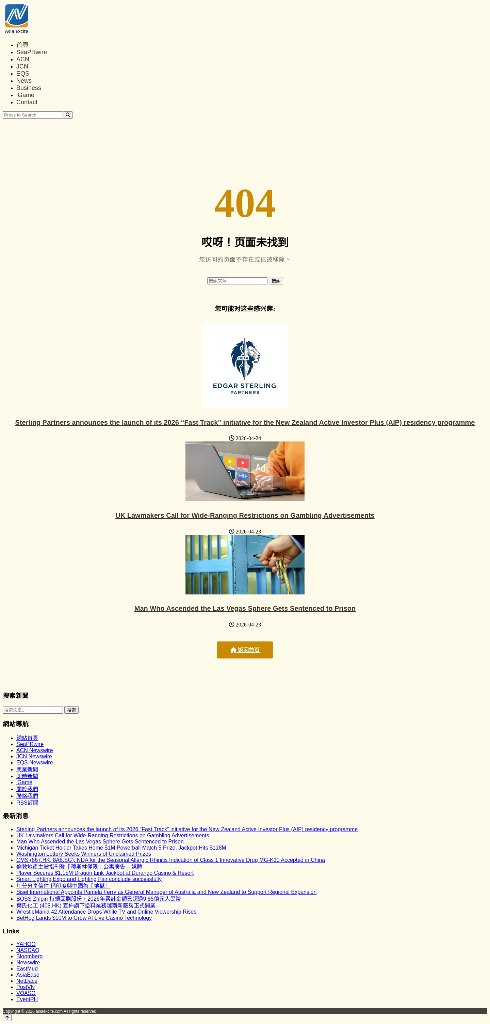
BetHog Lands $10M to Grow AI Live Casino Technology (84, 918)
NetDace (26, 981)
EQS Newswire (34, 762)
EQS (22, 73)
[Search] (68, 115)
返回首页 (245, 650)
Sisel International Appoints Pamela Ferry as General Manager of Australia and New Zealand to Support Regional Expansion (166, 892)
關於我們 (27, 789)
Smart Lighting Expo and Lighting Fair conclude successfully (89, 879)
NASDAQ (27, 950)
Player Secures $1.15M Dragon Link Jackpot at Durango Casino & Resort (105, 873)
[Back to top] (7, 1017)
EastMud (27, 969)
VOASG (26, 993)
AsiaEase (27, 975)
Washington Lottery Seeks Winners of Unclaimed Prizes (83, 854)
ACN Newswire (34, 750)
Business (28, 87)
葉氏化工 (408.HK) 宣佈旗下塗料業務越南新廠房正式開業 (86, 906)
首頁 (22, 45)
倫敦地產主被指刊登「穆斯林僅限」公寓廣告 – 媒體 (79, 867)
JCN (22, 66)
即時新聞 (27, 776)
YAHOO (26, 944)
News (24, 80)
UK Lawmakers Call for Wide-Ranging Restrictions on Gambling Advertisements (244, 515)
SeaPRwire (31, 52)
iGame (25, 95)
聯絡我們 (27, 796)
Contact (26, 102)
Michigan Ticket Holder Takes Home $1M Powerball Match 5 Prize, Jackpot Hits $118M (121, 848)
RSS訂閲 (27, 803)
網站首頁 (27, 738)
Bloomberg (29, 956)
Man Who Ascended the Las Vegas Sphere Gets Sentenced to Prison (245, 608)
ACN (22, 59)
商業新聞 (27, 769)
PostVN (25, 987)
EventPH (27, 999)
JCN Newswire (34, 756)
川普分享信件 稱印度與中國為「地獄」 (63, 886)
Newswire (28, 962)
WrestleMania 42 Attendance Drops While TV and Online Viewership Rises (106, 912)
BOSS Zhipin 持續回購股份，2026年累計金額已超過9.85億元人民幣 (98, 899)
